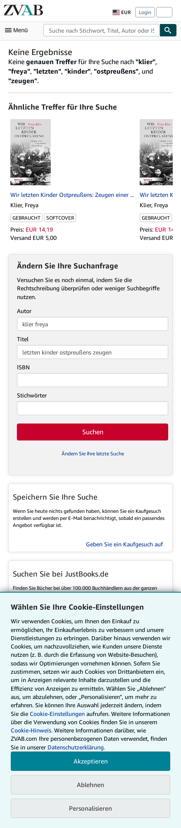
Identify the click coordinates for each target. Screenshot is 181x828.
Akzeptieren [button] (91, 761)
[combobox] (101, 30)
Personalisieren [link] (90, 808)
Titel (23, 338)
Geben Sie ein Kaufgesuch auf (124, 544)
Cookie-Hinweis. (31, 730)
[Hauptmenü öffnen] (18, 30)
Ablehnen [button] (90, 784)
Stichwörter (32, 395)
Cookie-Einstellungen (57, 713)
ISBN (23, 367)
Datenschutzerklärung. (76, 747)
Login (145, 12)
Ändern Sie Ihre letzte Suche (93, 453)
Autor (24, 310)
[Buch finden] (168, 30)
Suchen (92, 432)
